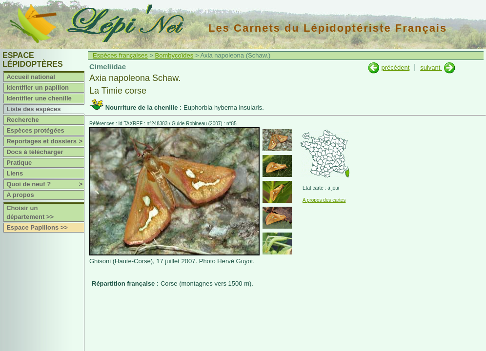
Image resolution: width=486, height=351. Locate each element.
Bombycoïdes (174, 55)
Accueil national (30, 76)
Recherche (22, 119)
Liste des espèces (33, 109)
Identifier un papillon (37, 87)
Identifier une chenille (39, 98)
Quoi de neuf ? (45, 184)
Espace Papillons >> (37, 227)
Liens (14, 173)
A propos (20, 194)
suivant (431, 67)
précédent (395, 67)
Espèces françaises (120, 55)
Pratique (19, 162)
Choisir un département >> (30, 212)
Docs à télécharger (34, 152)
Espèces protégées (35, 130)
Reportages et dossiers (45, 141)
